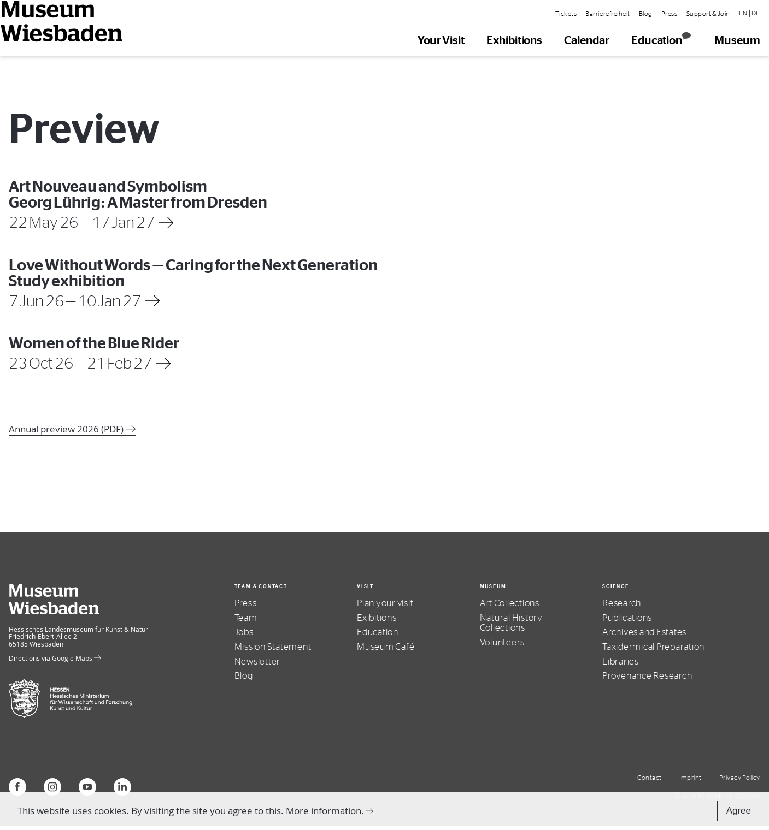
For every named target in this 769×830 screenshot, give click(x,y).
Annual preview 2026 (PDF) (72, 429)
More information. (325, 810)
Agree (738, 810)
